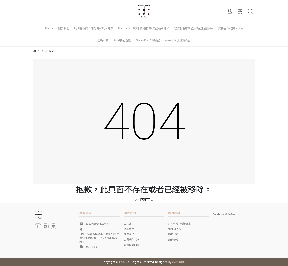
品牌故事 (129, 223)
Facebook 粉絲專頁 (224, 214)
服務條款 (173, 239)
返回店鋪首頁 (144, 199)
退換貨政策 (174, 229)
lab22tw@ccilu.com (96, 223)
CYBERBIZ (179, 262)
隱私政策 (173, 234)
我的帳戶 (129, 229)
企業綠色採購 (131, 239)
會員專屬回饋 (131, 245)
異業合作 (129, 234)
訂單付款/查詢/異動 (179, 223)
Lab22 (123, 262)
